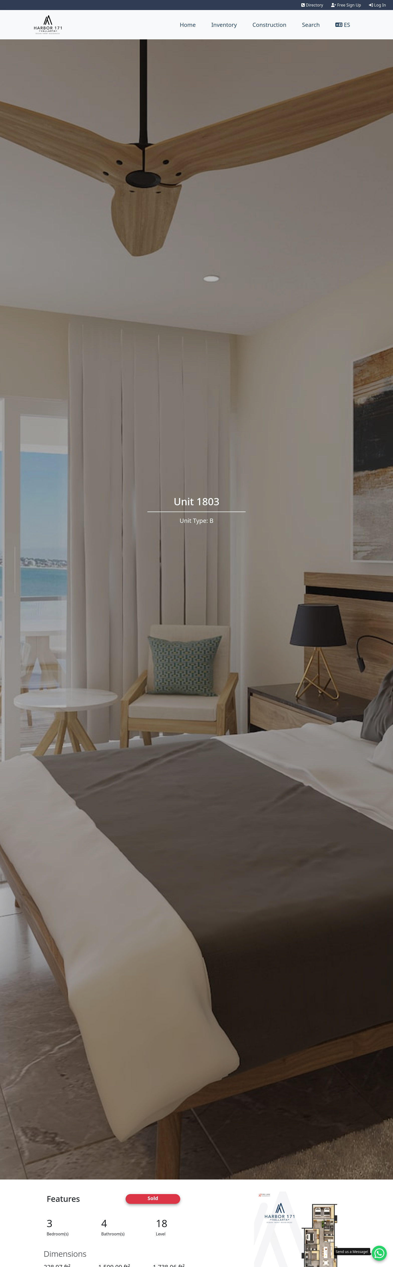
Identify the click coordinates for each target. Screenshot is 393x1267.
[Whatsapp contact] (379, 1253)
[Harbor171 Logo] (48, 24)
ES (342, 25)
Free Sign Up (346, 5)
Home (188, 25)
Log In (377, 5)
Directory (312, 5)
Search (311, 25)
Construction (269, 25)
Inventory (224, 25)
